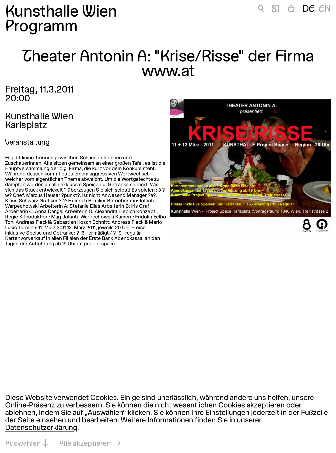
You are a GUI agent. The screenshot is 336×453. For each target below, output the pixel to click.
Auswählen (23, 444)
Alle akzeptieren (85, 444)
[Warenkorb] (291, 9)
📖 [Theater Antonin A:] (275, 9)
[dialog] (168, 421)
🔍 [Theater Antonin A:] (261, 9)
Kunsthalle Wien (61, 12)
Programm (41, 27)
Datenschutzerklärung (41, 428)
